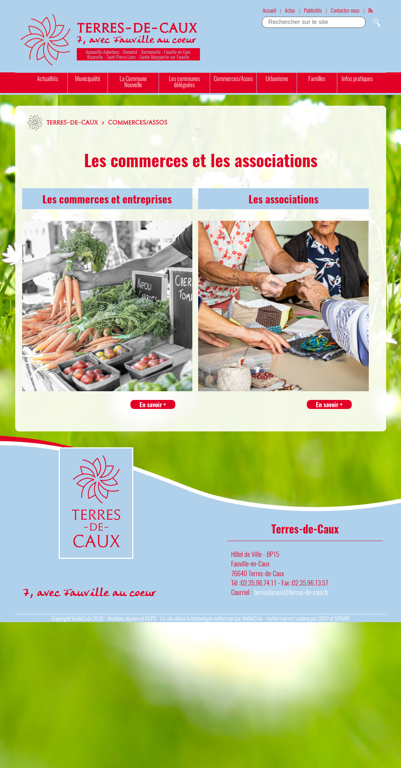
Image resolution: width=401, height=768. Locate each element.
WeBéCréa (81, 618)
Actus (290, 10)
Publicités (313, 10)
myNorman (223, 618)
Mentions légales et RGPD (132, 618)
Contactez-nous (345, 10)
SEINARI (342, 618)
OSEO (323, 618)
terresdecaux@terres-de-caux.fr (291, 592)
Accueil (269, 10)
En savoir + (152, 404)
